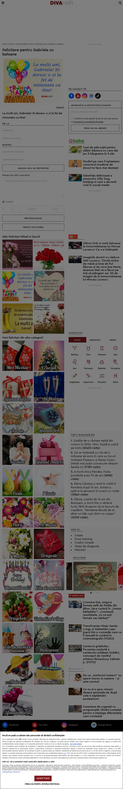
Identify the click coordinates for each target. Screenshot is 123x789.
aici (65, 753)
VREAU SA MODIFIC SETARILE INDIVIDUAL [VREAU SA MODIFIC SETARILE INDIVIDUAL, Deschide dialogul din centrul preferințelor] (42, 784)
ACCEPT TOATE (43, 778)
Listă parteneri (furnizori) (11, 772)
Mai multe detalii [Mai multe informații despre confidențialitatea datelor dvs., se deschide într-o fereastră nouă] (76, 744)
